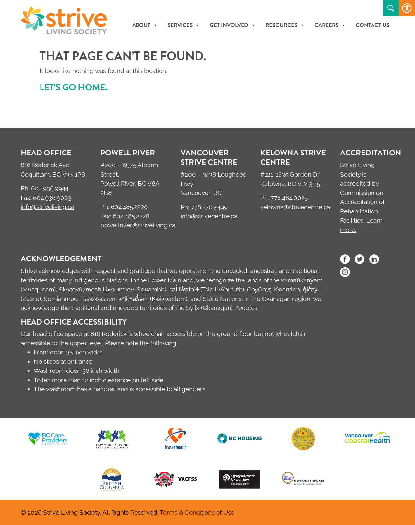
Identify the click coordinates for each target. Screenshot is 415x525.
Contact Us (372, 25)
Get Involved (233, 25)
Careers (330, 25)
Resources (285, 25)
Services (184, 25)
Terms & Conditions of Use (197, 512)
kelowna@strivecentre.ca (295, 207)
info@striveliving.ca (47, 206)
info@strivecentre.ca (209, 216)
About (145, 25)
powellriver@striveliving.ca (138, 225)
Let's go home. (73, 87)
